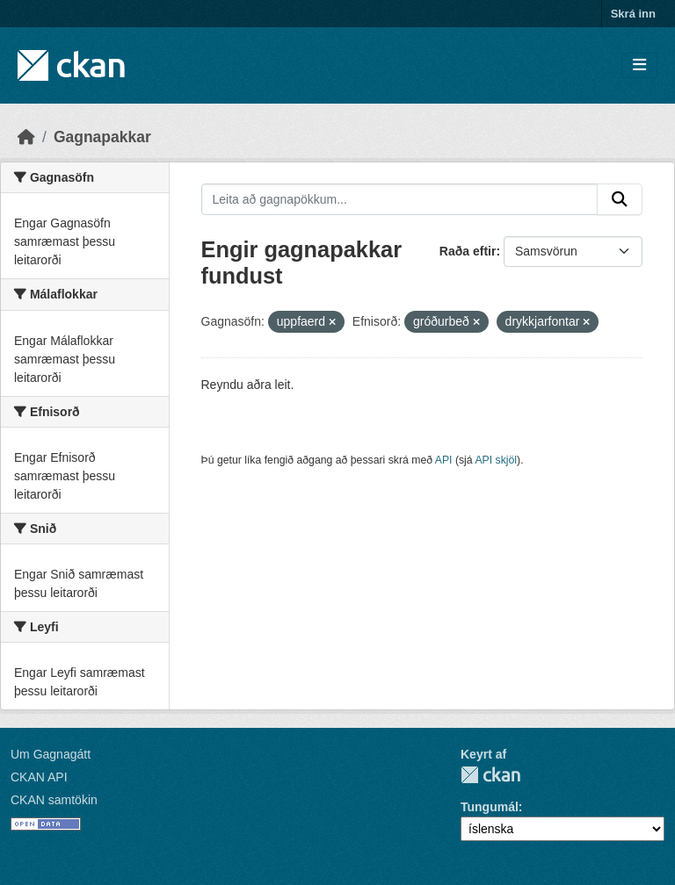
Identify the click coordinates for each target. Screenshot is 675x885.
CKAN (490, 775)
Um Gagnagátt (51, 754)
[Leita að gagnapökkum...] (400, 199)
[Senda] (619, 199)
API (444, 460)
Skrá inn (633, 13)
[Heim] (26, 137)
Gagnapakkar (102, 137)
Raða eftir (468, 251)
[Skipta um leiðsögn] (639, 65)
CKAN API (39, 777)
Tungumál (490, 807)
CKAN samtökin (54, 800)
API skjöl (496, 460)
